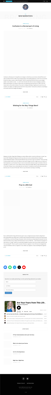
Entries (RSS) (30, 383)
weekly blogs (26, 23)
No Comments (30, 28)
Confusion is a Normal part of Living (25, 26)
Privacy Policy (21, 383)
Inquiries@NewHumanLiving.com (25, 387)
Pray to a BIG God (25, 185)
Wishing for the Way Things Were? (25, 105)
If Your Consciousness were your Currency (21, 1)
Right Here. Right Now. (18, 360)
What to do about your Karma (20, 343)
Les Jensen (8, 96)
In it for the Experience (19, 351)
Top (25, 392)
